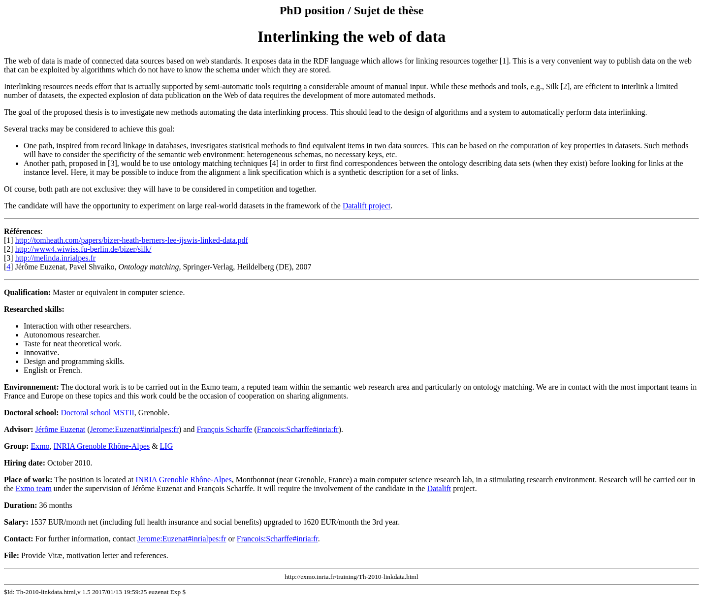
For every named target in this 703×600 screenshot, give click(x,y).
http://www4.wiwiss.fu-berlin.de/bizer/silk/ (83, 249)
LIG (166, 446)
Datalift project (366, 205)
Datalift (439, 488)
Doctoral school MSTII (97, 412)
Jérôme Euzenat (60, 429)
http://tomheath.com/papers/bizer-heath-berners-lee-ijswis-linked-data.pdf (131, 240)
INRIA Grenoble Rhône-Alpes (102, 446)
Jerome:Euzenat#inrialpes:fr (134, 429)
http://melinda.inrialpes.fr (55, 258)
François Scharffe (224, 429)
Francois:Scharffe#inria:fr (298, 429)
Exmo (40, 446)
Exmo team (34, 488)
